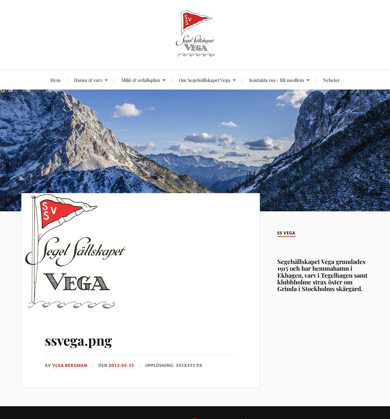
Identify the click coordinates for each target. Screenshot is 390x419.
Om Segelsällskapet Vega (204, 80)
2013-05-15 (121, 365)
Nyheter (331, 80)
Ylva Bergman (69, 365)
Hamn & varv (88, 80)
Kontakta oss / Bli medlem (276, 80)
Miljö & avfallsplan (140, 80)
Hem (55, 80)
